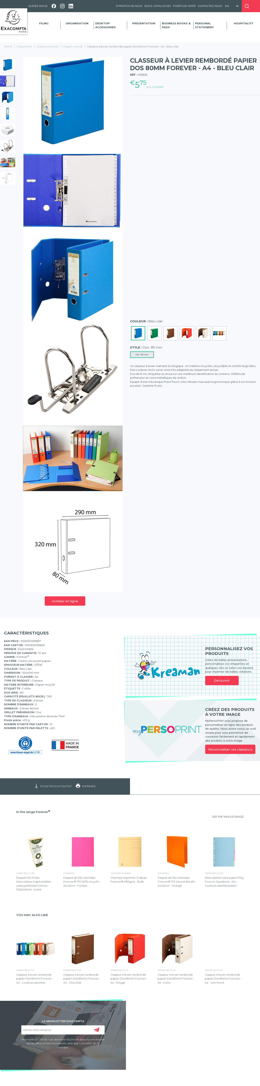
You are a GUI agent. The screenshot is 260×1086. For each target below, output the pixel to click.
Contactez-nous (210, 6)
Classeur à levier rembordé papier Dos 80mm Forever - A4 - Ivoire (176, 978)
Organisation (77, 23)
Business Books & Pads (176, 25)
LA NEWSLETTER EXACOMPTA (63, 1020)
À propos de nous (129, 6)
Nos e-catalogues (157, 6)
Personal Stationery (204, 25)
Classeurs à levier (48, 46)
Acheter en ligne (65, 601)
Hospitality (243, 23)
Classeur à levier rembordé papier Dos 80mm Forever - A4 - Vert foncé (223, 978)
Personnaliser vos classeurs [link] (230, 749)
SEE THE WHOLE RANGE (228, 816)
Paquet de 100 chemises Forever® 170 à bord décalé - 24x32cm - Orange (177, 881)
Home (8, 46)
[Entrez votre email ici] (62, 1029)
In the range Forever (33, 812)
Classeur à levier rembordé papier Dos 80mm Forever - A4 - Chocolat (81, 978)
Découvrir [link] (222, 680)
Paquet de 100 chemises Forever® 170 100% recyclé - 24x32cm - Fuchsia (81, 881)
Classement (24, 46)
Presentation (143, 23)
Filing (44, 23)
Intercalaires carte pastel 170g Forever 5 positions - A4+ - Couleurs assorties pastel (224, 881)
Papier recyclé (73, 46)
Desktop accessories (105, 25)
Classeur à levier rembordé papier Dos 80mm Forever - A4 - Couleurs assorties (34, 978)
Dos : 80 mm (141, 354)
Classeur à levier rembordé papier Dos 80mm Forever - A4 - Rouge (128, 978)
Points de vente (184, 6)
